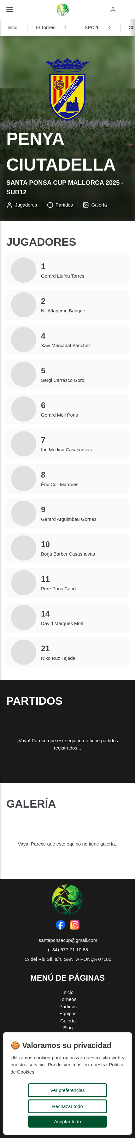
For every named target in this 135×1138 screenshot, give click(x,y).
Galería (68, 1020)
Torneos (68, 999)
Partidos (68, 1006)
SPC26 (92, 27)
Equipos (67, 1013)
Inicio (11, 27)
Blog (68, 1027)
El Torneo (46, 27)
